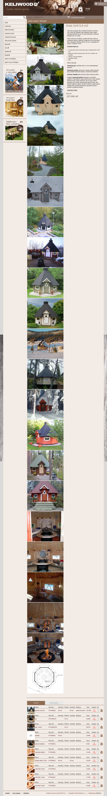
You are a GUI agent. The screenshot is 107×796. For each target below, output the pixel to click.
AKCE (30, 17)
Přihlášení (26, 793)
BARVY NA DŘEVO (10, 59)
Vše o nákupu (16, 793)
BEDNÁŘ (7, 44)
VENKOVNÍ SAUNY (10, 37)
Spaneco (98, 793)
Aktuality (38, 17)
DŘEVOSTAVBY (9, 30)
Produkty (36, 703)
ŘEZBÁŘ (7, 55)
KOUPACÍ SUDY (9, 33)
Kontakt (7, 793)
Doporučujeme (54, 703)
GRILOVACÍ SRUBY (10, 41)
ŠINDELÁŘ (8, 51)
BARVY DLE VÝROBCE (11, 62)
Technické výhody (72, 90)
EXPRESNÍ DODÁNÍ (78, 17)
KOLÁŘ (7, 48)
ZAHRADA (8, 26)
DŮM (6, 22)
